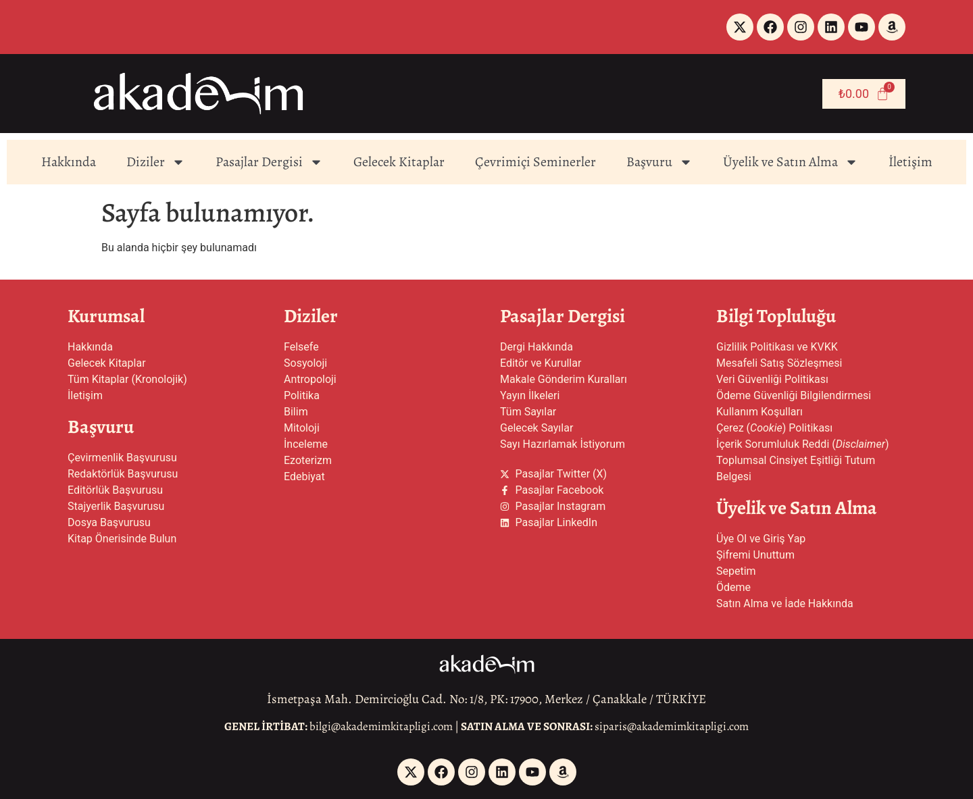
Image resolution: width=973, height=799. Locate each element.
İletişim (910, 162)
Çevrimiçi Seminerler (535, 162)
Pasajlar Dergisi (269, 162)
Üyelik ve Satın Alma (790, 162)
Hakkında (68, 162)
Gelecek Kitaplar (399, 162)
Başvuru (659, 162)
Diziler (155, 162)
